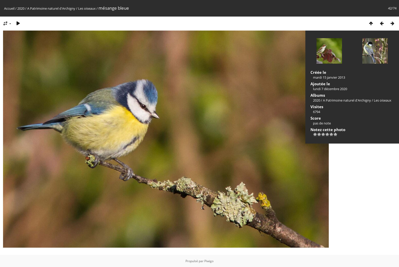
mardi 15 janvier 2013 (329, 77)
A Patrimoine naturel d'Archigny (51, 8)
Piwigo (208, 261)
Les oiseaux (87, 8)
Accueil (9, 8)
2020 (20, 8)
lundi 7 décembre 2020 (330, 89)
